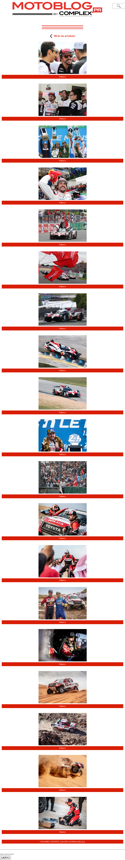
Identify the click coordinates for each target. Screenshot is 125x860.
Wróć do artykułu (62, 35)
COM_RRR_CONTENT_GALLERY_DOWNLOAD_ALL (62, 841)
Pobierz (62, 77)
